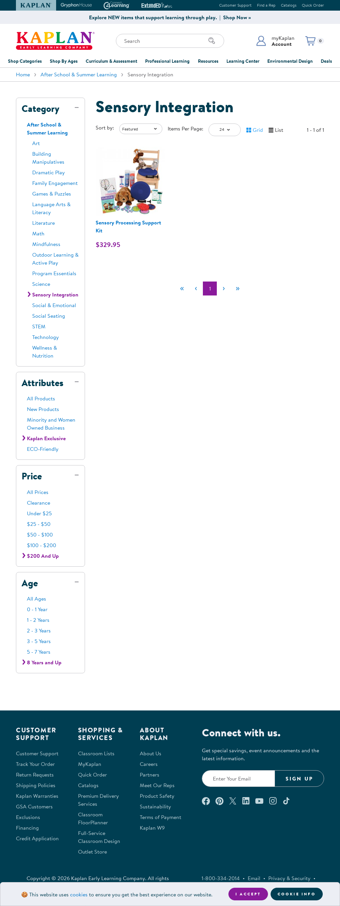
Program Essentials (54, 273)
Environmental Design (290, 61)
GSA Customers (34, 806)
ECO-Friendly (42, 449)
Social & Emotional (54, 305)
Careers (149, 764)
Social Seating (48, 315)
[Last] (238, 288)
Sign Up (299, 778)
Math (38, 233)
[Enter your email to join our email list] (238, 778)
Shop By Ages (64, 61)
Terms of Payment (160, 817)
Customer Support (235, 5)
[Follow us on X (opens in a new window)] (233, 800)
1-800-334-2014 (221, 878)
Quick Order (313, 5)
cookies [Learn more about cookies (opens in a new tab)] (79, 894)
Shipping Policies (35, 785)
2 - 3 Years (39, 630)
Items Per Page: (185, 128)
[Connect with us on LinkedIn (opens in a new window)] (246, 800)
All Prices (37, 492)
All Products (41, 398)
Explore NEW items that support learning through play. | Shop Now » (170, 17)
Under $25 (39, 513)
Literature (43, 222)
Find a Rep (266, 5)
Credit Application (37, 838)
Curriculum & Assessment (111, 61)
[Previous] (196, 288)
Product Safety (157, 795)
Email (254, 878)
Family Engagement (55, 183)
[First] (182, 288)
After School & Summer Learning (79, 74)
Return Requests (35, 774)
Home (23, 74)
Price (32, 476)
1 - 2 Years (38, 619)
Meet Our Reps (157, 785)
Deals (326, 61)
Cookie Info (297, 894)
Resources (208, 61)
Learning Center (242, 61)
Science (41, 284)
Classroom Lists (96, 753)
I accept (248, 894)
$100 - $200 (41, 545)
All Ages (36, 598)
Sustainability (155, 806)
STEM (38, 326)
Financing (27, 827)
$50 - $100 (40, 534)
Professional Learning (167, 61)
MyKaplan (89, 764)
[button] (275, 41)
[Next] (224, 288)
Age (30, 583)
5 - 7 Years (38, 651)
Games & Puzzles (51, 193)
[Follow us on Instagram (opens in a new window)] (273, 800)
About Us (150, 753)
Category (40, 108)
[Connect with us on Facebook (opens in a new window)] (206, 800)
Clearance (38, 502)
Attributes (42, 382)
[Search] (212, 41)
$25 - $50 (38, 524)
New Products (43, 409)
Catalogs (289, 5)
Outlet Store (92, 851)
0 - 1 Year (37, 609)
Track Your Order (35, 764)
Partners (149, 774)
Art (36, 143)
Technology (45, 337)
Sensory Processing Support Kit (128, 226)
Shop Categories (25, 61)
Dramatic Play (48, 172)
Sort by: (105, 127)
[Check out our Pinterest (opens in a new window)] (219, 800)
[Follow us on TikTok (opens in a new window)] (286, 800)
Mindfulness (46, 244)
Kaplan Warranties (37, 795)
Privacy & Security (289, 878)
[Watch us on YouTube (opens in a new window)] (259, 800)
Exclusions (28, 817)
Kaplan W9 (152, 827)
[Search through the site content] (170, 41)
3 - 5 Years (39, 641)
